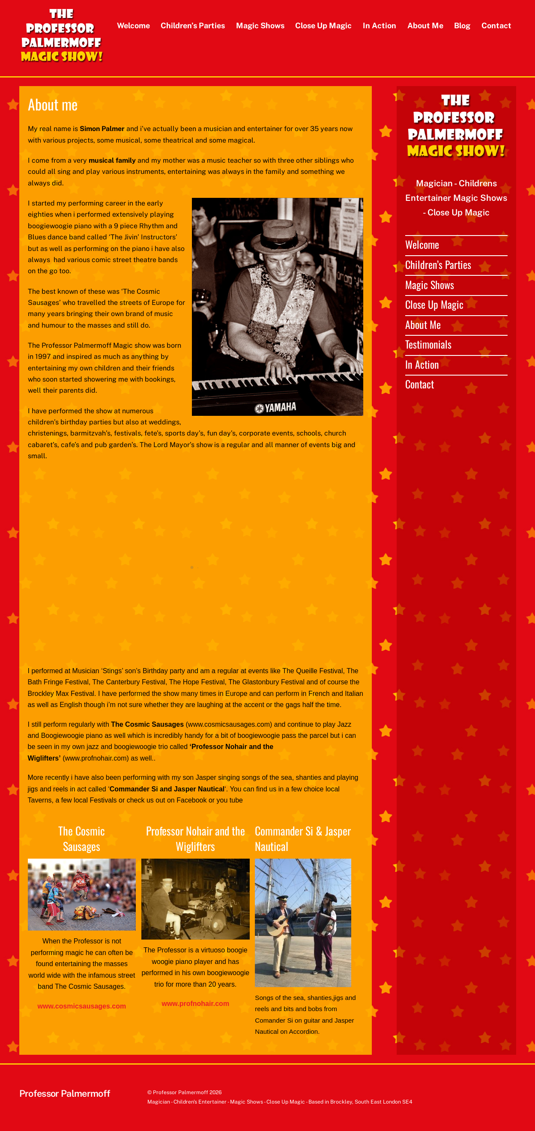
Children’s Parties (193, 25)
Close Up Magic (323, 25)
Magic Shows (260, 25)
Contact (496, 25)
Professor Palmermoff (180, 1092)
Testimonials (428, 344)
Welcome (133, 25)
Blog (462, 25)
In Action (379, 25)
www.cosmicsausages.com (82, 1006)
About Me (425, 25)
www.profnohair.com (195, 1003)
